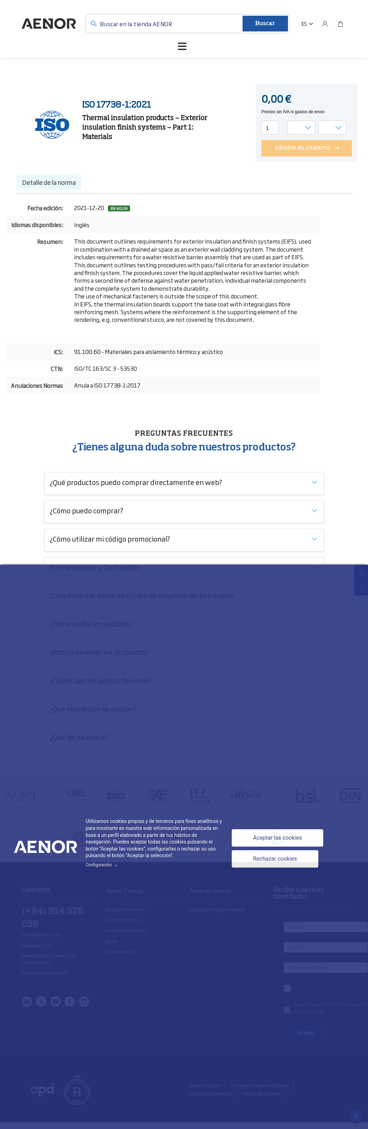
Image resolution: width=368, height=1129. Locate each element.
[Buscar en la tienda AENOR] (188, 23)
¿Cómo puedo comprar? (86, 510)
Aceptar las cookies (277, 837)
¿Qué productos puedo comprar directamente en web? (136, 481)
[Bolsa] (340, 23)
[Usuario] (325, 23)
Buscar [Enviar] (265, 24)
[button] (307, 24)
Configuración (102, 864)
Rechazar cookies (275, 858)
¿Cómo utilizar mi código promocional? (110, 538)
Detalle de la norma (49, 182)
